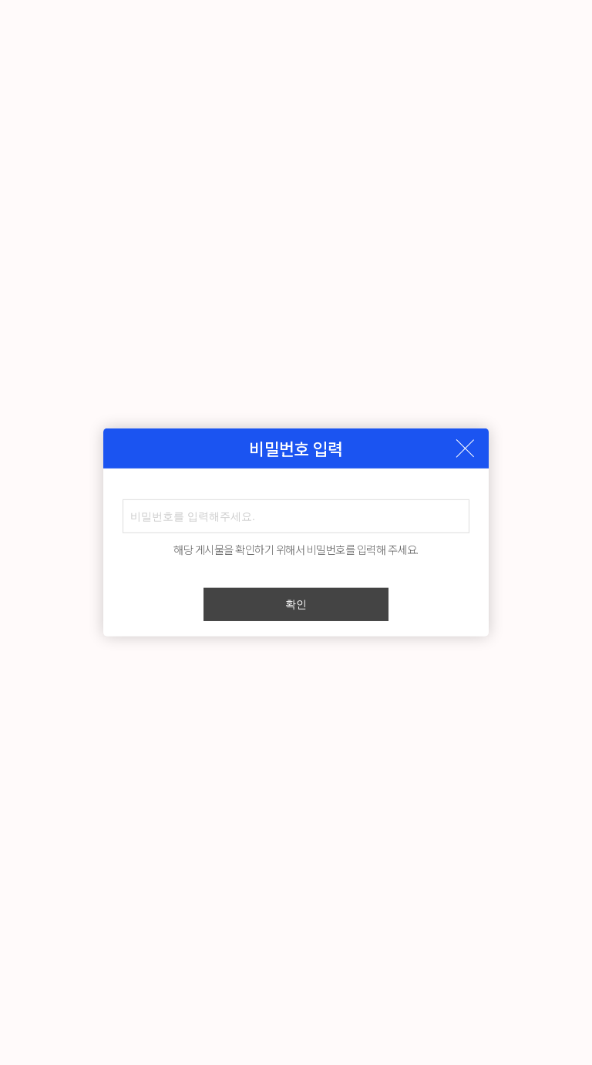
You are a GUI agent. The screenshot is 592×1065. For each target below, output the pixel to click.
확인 (296, 604)
